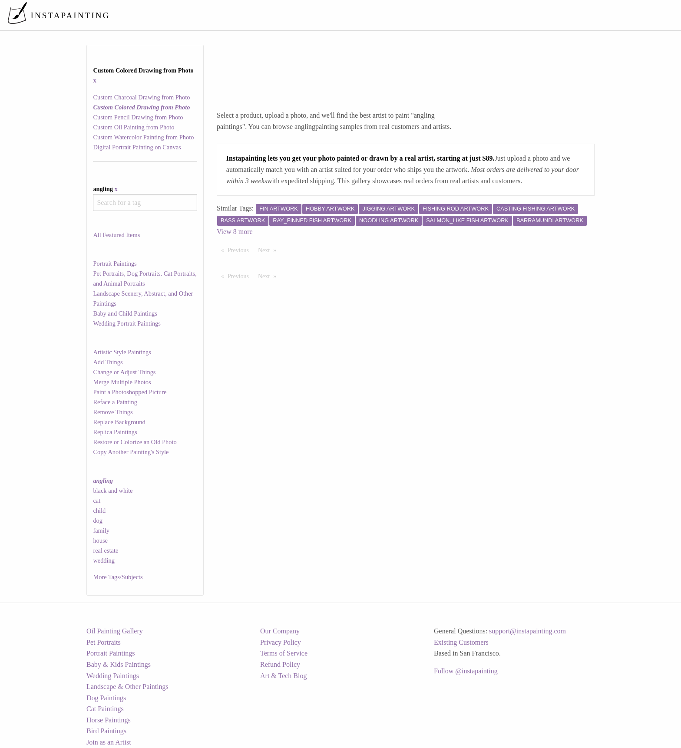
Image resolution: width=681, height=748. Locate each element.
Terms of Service (283, 653)
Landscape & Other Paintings (127, 686)
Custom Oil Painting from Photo (133, 127)
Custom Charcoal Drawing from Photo (141, 97)
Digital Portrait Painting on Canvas (137, 147)
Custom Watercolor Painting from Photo (143, 137)
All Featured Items (116, 234)
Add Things (107, 362)
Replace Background (119, 421)
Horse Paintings (108, 720)
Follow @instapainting (466, 671)
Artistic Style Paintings (122, 352)
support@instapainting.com (527, 631)
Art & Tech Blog (283, 675)
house (100, 540)
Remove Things (112, 412)
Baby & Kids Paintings (118, 664)
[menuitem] (491, 15)
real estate (105, 550)
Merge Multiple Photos (122, 382)
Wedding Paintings (112, 675)
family (101, 530)
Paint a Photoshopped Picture (129, 392)
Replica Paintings (115, 431)
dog (97, 520)
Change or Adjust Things (124, 372)
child (99, 510)
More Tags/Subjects (117, 576)
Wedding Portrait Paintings (127, 323)
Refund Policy (280, 664)
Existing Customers (461, 642)
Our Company (280, 631)
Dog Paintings (106, 698)
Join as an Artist (108, 742)
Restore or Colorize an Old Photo (134, 441)
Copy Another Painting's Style (131, 451)
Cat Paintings (105, 708)
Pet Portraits (103, 642)
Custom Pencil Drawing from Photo (138, 117)
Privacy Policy (280, 642)
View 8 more (235, 231)
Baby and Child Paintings (125, 313)
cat (96, 500)
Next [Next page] (269, 250)
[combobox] (145, 202)
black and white (112, 490)
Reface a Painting (115, 402)
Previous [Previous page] (240, 250)
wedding (104, 560)
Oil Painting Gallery (114, 631)
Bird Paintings (106, 731)
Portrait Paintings (114, 263)
